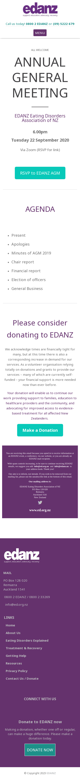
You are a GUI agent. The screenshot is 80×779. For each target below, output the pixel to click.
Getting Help (16, 655)
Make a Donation (40, 430)
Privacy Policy (17, 671)
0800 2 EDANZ (37, 24)
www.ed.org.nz (40, 510)
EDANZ (51, 773)
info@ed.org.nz (41, 466)
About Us (13, 633)
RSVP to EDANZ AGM (40, 173)
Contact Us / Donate (22, 678)
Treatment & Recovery (24, 648)
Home (10, 625)
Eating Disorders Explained (26, 640)
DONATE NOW (40, 749)
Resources (14, 663)
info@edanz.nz (61, 466)
